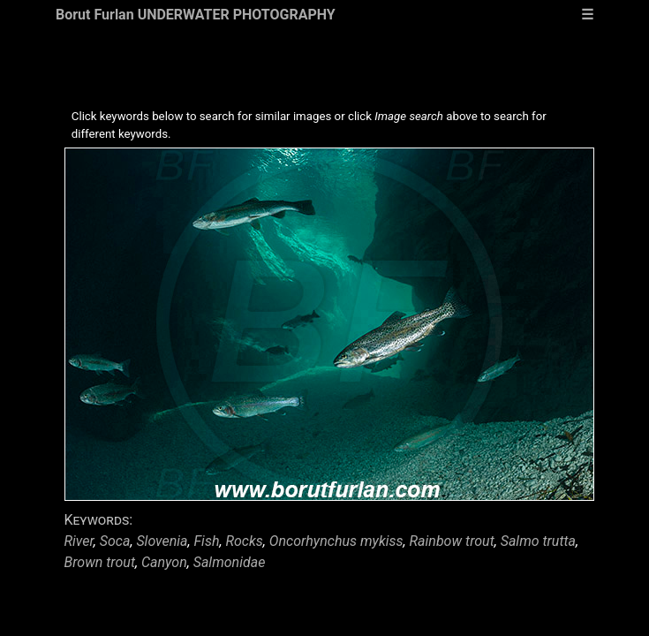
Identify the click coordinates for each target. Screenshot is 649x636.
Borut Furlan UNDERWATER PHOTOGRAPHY (196, 14)
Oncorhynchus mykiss (336, 541)
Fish (207, 541)
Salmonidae (229, 562)
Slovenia (161, 541)
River (79, 541)
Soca (115, 541)
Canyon (164, 562)
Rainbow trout (452, 541)
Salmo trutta (538, 541)
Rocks (243, 541)
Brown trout (99, 562)
